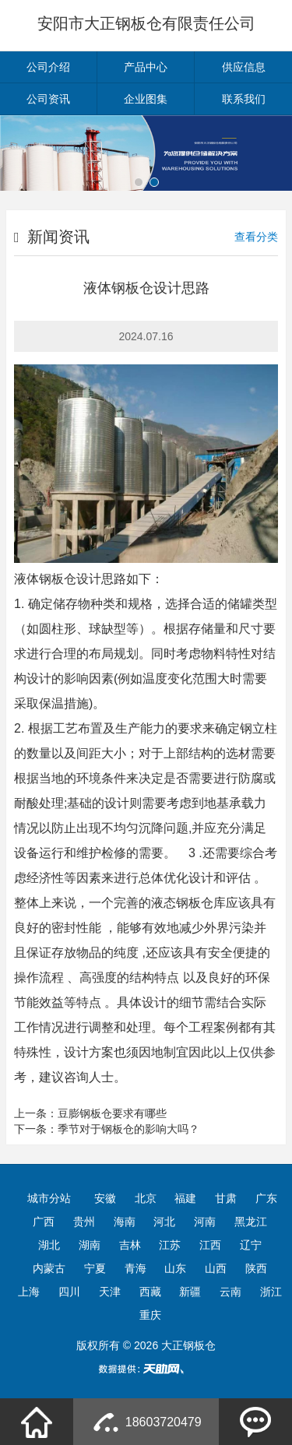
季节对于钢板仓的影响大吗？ (128, 1129)
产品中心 (145, 67)
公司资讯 (48, 99)
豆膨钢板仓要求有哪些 (112, 1113)
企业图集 (145, 99)
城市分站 (49, 1198)
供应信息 (244, 67)
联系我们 (244, 99)
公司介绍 (48, 67)
